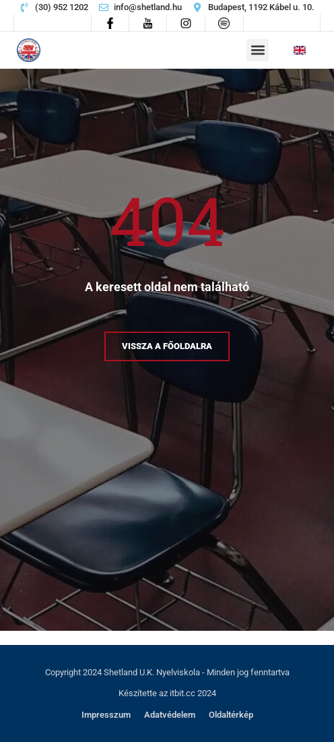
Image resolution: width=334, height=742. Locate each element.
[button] (257, 50)
